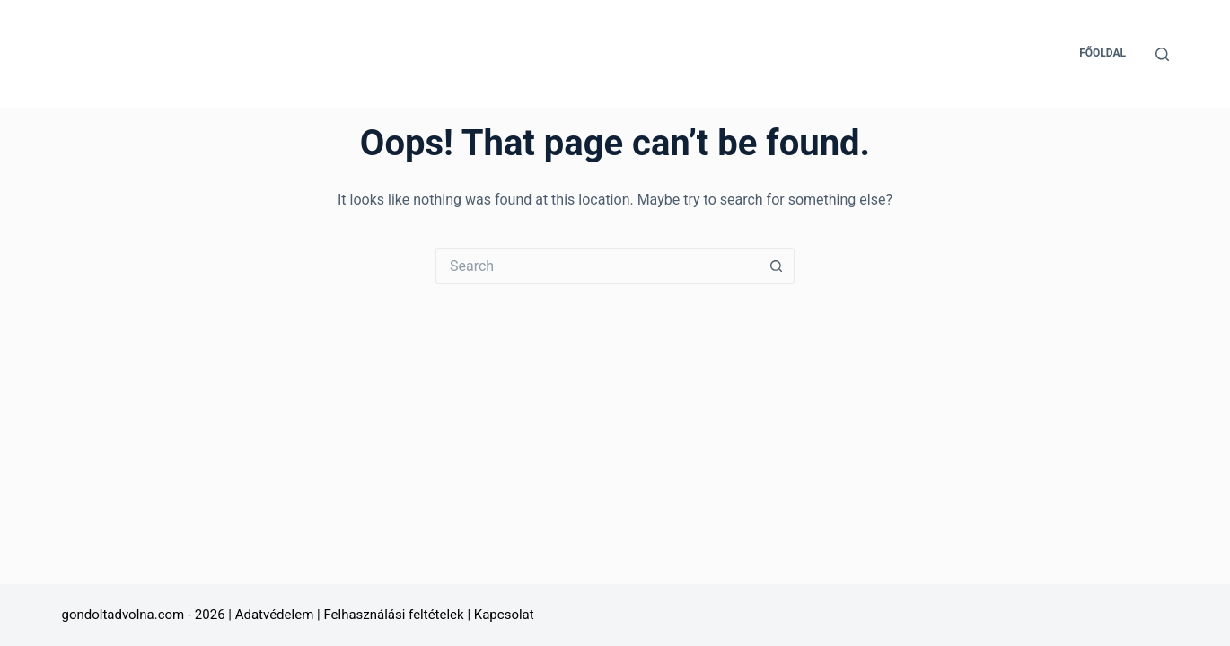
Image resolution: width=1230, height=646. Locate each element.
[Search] (1162, 54)
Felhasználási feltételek (393, 615)
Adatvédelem (274, 615)
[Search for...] (597, 266)
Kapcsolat (504, 615)
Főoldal (1102, 53)
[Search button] (777, 266)
